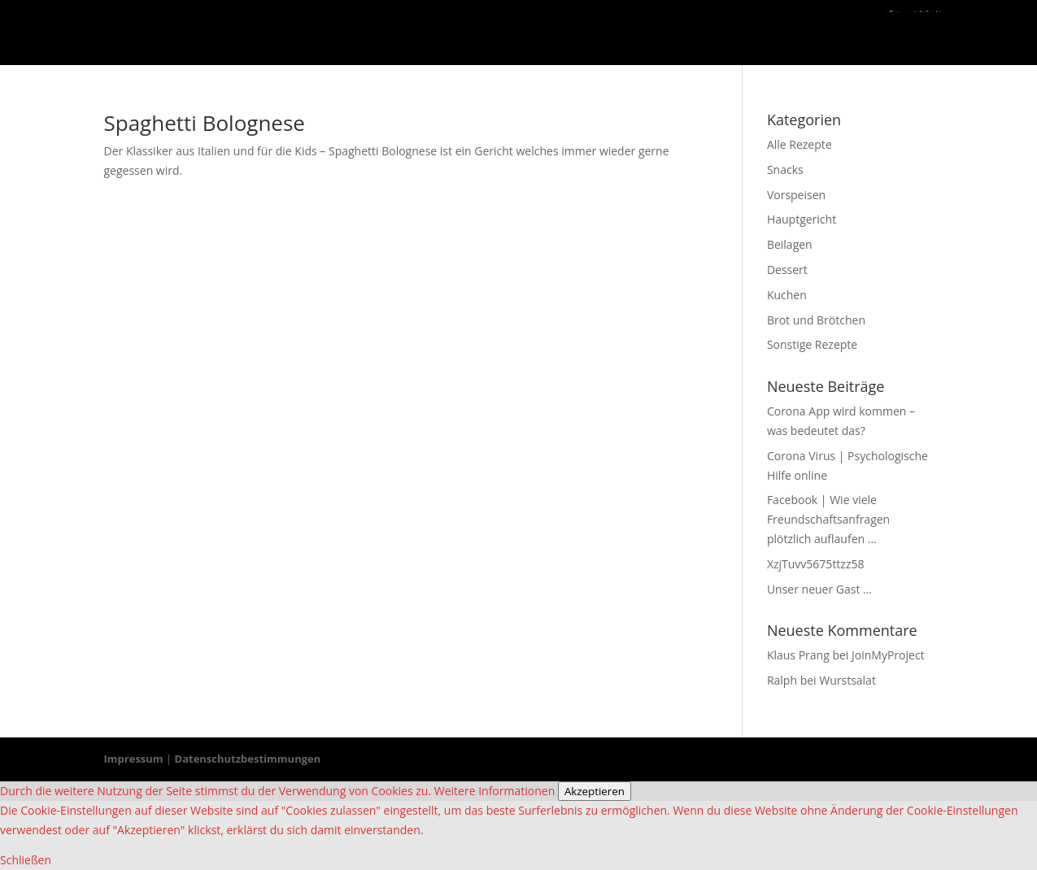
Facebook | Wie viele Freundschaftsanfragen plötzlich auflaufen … (828, 519)
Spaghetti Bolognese (204, 122)
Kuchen (787, 294)
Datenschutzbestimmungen (248, 758)
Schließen (25, 860)
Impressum (133, 758)
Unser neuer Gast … (819, 589)
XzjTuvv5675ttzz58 (816, 564)
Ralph (782, 680)
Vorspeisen (796, 194)
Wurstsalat (847, 680)
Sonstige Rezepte (812, 344)
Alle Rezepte (799, 144)
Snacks (785, 169)
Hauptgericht (801, 219)
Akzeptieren (594, 791)
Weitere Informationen (494, 790)
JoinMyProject (888, 655)
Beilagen (790, 244)
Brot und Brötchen (816, 320)
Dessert (787, 269)
